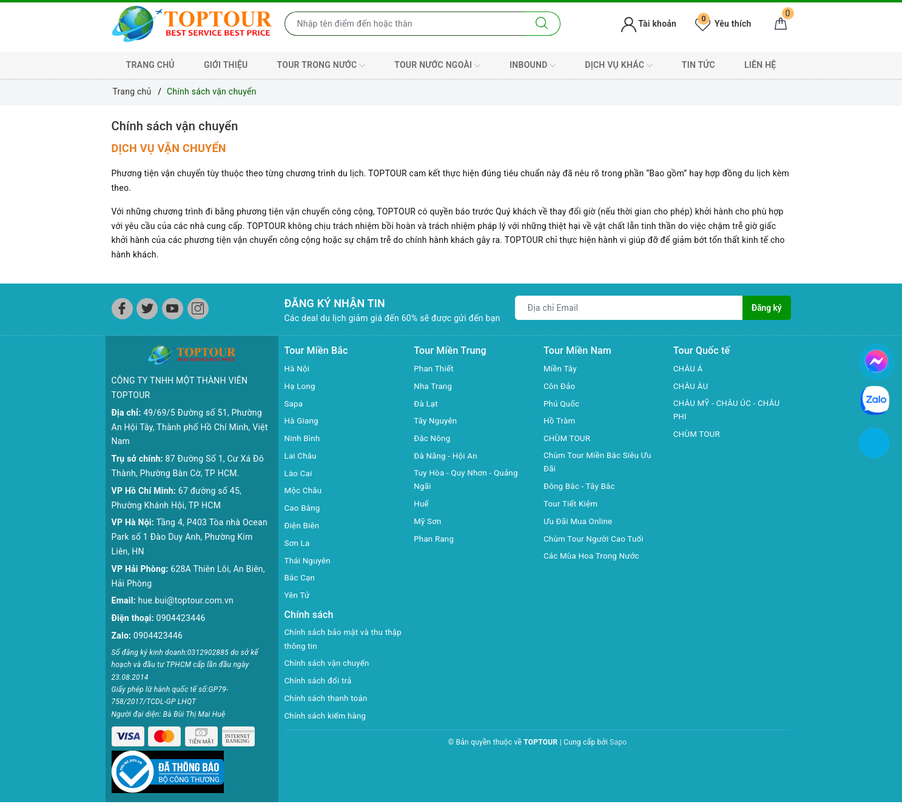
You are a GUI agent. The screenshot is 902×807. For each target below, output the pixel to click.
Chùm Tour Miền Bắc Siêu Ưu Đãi (600, 463)
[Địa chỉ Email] (629, 308)
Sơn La (297, 543)
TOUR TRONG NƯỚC (321, 65)
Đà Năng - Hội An (447, 455)
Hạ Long (300, 386)
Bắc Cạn (300, 577)
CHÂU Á (688, 368)
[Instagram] (198, 308)
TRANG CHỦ (150, 65)
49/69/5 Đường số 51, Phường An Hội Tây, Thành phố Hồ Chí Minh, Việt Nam (190, 427)
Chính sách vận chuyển (175, 126)
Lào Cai (299, 473)
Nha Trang (434, 386)
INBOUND (533, 65)
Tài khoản (648, 23)
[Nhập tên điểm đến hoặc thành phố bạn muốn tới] (404, 24)
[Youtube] (172, 308)
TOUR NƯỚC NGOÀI (437, 65)
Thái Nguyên (309, 560)
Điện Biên (302, 525)
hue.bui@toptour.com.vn (186, 600)
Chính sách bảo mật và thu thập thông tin (336, 640)
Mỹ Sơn (428, 522)
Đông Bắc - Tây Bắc (581, 487)
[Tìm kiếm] (541, 24)
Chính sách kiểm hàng (327, 717)
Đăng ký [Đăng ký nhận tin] (766, 308)
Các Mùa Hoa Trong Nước (594, 557)
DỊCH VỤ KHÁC (618, 65)
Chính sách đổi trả (319, 681)
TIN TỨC (698, 65)
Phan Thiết (435, 368)
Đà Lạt (426, 403)
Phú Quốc (562, 403)
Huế (421, 505)
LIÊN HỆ (760, 65)
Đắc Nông (433, 438)
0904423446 (181, 618)
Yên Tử (297, 595)
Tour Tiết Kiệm (572, 505)
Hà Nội (297, 368)
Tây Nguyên (436, 420)
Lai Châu (301, 455)
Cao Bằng (303, 508)
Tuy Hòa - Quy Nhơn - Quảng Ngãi (468, 480)
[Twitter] (147, 308)
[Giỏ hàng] (780, 23)
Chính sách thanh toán (328, 699)
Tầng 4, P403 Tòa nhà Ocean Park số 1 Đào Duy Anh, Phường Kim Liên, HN (190, 536)
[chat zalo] (875, 400)
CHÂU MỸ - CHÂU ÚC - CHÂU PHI (729, 411)
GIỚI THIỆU (226, 65)
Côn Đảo (560, 386)
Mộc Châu (304, 490)
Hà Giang (302, 420)
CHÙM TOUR (568, 438)
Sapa (294, 403)
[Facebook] (122, 308)
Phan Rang (435, 540)
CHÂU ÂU (691, 386)
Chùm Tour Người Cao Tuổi (596, 540)
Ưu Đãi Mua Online (580, 522)
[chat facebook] (876, 359)
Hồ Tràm (560, 420)
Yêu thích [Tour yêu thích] (723, 23)
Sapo (618, 743)
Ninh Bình (303, 438)
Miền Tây (561, 368)
